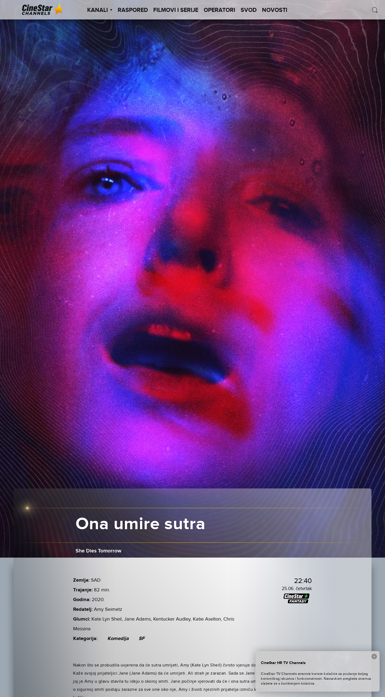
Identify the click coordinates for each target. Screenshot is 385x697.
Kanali (99, 10)
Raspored (133, 10)
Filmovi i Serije (175, 10)
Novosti (274, 10)
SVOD (249, 10)
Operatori (219, 10)
